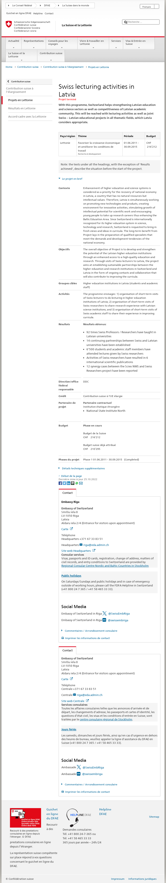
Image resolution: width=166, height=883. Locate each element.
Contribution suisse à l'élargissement (63, 67)
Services (116, 44)
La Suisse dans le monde (75, 5)
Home (9, 67)
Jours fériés (68, 729)
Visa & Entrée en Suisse (139, 44)
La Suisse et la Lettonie (21, 57)
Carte (67, 529)
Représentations (34, 44)
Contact (66, 492)
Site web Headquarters (78, 550)
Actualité (13, 44)
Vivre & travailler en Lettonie (93, 44)
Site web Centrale (75, 701)
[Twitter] (65, 482)
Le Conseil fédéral (22, 5)
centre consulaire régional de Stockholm (106, 719)
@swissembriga (118, 620)
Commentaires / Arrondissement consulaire (90, 630)
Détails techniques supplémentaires (83, 468)
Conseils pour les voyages (61, 44)
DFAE (47, 5)
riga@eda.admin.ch (96, 545)
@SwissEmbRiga (119, 613)
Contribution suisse (51, 57)
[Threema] (73, 482)
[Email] (81, 482)
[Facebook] (61, 482)
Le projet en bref (71, 178)
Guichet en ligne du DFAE (52, 813)
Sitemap (154, 816)
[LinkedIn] (69, 482)
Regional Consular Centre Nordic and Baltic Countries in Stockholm (105, 565)
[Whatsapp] (77, 482)
